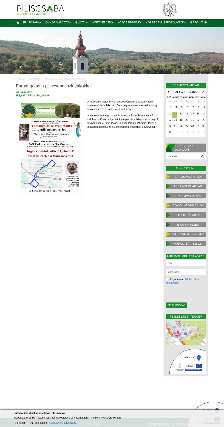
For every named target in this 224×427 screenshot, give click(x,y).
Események (34, 79)
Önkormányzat (58, 22)
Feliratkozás (176, 305)
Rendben (20, 422)
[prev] (168, 92)
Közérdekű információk (166, 22)
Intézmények (102, 22)
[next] (203, 92)
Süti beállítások (38, 422)
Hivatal (81, 22)
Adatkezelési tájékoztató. (63, 422)
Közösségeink (129, 22)
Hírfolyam (198, 22)
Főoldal (20, 79)
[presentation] (186, 294)
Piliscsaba (32, 22)
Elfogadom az (182, 281)
